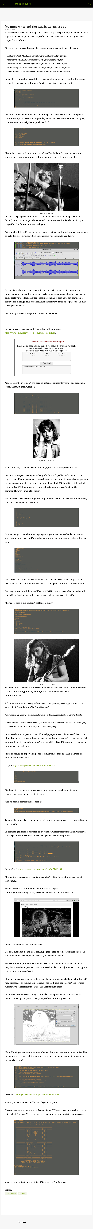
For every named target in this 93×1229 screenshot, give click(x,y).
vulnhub (22, 1193)
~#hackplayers (22, 3)
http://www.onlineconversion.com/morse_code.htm (30, 333)
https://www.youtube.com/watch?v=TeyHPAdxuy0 (38, 1094)
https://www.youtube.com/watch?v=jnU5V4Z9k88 (40, 869)
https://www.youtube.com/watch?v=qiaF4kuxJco (34, 765)
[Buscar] (34, 4)
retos (13, 1193)
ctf (7, 1193)
